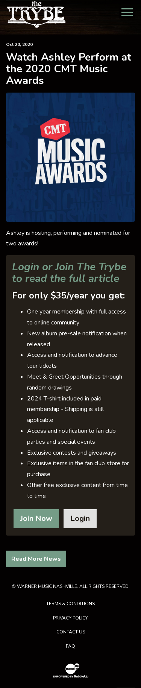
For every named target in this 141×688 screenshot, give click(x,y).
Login (80, 518)
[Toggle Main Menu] (127, 12)
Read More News (36, 559)
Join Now (36, 518)
